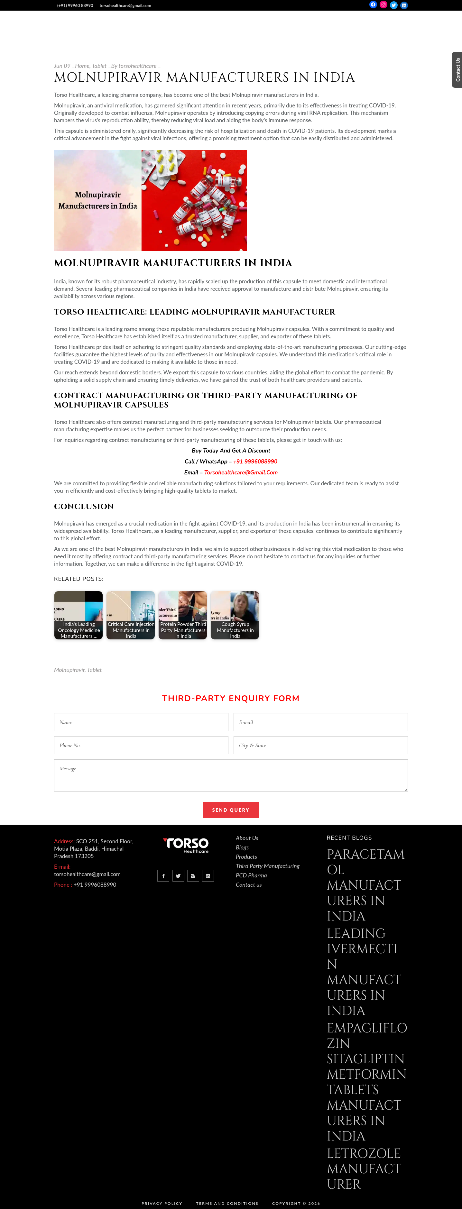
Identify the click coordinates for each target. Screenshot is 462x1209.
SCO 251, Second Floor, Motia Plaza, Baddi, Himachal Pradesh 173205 (93, 848)
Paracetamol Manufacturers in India (366, 885)
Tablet (99, 65)
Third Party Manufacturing (268, 865)
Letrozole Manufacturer (364, 1169)
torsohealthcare (138, 65)
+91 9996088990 (255, 461)
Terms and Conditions (227, 1203)
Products (246, 856)
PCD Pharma (251, 875)
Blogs (242, 847)
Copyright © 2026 (296, 1203)
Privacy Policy (162, 1203)
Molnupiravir (69, 669)
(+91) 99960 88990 (75, 5)
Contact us (249, 884)
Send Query (231, 810)
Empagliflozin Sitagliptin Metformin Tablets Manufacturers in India (367, 1082)
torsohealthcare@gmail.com (125, 5)
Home (82, 65)
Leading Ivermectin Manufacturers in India (364, 972)
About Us (247, 837)
